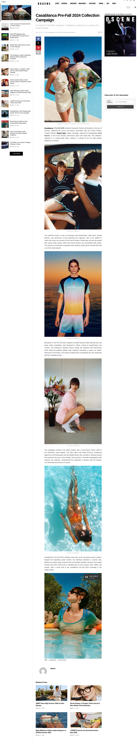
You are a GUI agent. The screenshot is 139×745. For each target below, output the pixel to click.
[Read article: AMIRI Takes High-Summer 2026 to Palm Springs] (51, 693)
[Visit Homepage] (44, 3)
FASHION (64, 3)
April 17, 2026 (40, 708)
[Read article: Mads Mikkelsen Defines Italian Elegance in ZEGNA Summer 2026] (51, 720)
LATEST (57, 3)
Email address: (110, 101)
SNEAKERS (73, 3)
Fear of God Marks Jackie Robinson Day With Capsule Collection (18, 133)
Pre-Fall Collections (69, 32)
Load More (16, 153)
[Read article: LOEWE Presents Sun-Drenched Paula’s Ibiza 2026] (86, 720)
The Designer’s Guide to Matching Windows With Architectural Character (20, 56)
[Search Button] (135, 7)
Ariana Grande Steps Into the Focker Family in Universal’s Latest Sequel (20, 81)
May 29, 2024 (39, 32)
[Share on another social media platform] (38, 52)
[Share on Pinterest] (38, 48)
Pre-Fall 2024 (59, 32)
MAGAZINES (82, 3)
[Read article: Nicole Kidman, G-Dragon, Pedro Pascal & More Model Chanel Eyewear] (86, 693)
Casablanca (52, 660)
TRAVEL (101, 3)
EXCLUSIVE (92, 3)
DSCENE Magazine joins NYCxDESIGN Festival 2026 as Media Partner (19, 35)
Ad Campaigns (50, 32)
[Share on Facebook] (38, 39)
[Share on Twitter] (38, 43)
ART (108, 3)
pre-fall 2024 (62, 660)
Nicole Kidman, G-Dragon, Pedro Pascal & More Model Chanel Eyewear (20, 70)
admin (52, 668)
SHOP (114, 3)
